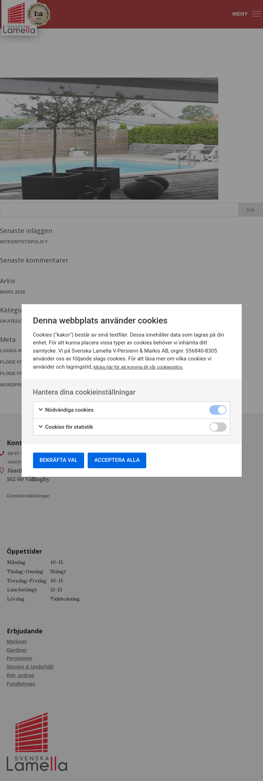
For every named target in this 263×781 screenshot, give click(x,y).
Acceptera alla (122, 460)
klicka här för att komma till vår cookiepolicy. (138, 366)
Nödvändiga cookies (66, 409)
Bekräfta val (60, 460)
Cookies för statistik (65, 426)
